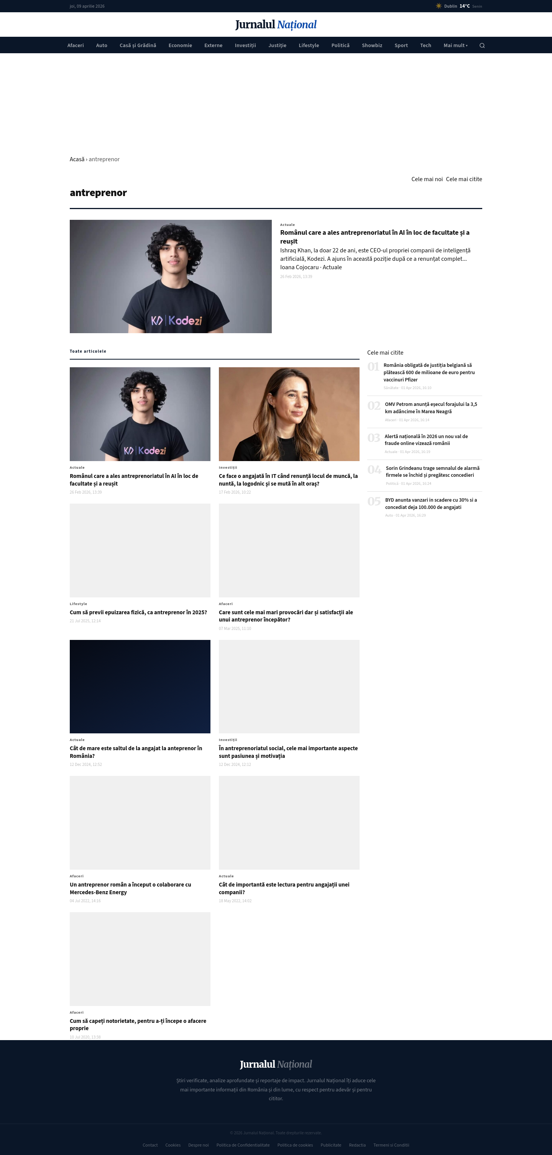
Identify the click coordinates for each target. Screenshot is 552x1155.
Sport (401, 45)
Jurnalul (275, 25)
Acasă (77, 159)
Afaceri (75, 45)
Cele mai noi (427, 179)
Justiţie (277, 45)
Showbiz (372, 45)
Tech (425, 45)
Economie (180, 45)
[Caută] (482, 45)
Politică (341, 45)
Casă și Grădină (138, 45)
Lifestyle (309, 45)
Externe (213, 45)
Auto (101, 45)
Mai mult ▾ (456, 45)
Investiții (245, 45)
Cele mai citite (464, 179)
